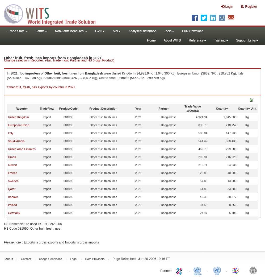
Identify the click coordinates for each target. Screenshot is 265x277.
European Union (18, 125)
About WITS (172, 40)
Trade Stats (18, 31)
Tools (169, 31)
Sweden (13, 181)
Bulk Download (192, 31)
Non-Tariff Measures (71, 31)
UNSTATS (217, 270)
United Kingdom (18, 117)
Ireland (12, 204)
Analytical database (142, 31)
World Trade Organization (235, 270)
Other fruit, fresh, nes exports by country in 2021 (41, 87)
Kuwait (12, 165)
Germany (14, 212)
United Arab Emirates (22, 149)
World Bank (254, 270)
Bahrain (13, 197)
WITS (53, 13)
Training (221, 40)
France (12, 173)
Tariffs (41, 31)
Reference (197, 40)
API (116, 31)
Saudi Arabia (16, 141)
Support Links (247, 40)
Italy (10, 133)
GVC (100, 31)
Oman (12, 157)
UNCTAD (198, 270)
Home (151, 40)
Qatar (11, 189)
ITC (180, 270)
